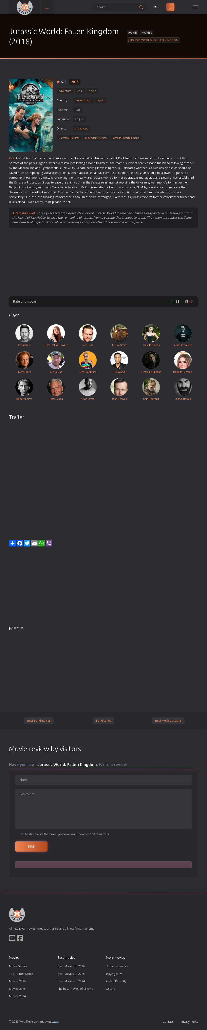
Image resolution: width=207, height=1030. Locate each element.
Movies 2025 (17, 989)
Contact (168, 1022)
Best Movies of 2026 (71, 966)
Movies (147, 32)
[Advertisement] (103, 261)
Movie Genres (18, 966)
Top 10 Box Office (21, 974)
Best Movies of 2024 (71, 981)
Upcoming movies (118, 966)
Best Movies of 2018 (168, 720)
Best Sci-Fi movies (39, 720)
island (166, 163)
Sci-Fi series (103, 720)
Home (132, 32)
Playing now (114, 974)
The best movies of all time (75, 989)
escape (151, 163)
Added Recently (116, 981)
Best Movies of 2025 (71, 974)
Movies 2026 (17, 981)
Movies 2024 (17, 996)
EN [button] (156, 7)
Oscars (110, 989)
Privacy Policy (189, 1022)
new (31, 192)
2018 (74, 82)
